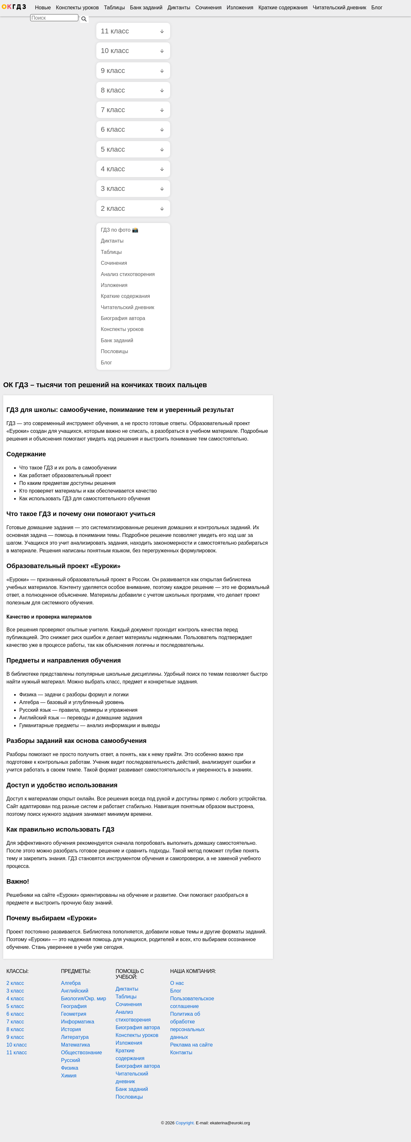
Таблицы (114, 7)
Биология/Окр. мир (83, 998)
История (71, 1029)
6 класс (132, 129)
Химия (68, 1075)
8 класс (132, 90)
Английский (74, 991)
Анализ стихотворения (128, 274)
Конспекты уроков (77, 7)
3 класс (132, 188)
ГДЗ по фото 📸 (119, 230)
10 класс (132, 51)
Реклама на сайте (191, 1045)
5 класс (132, 149)
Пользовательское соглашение (192, 1002)
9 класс (132, 71)
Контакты (181, 1052)
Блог (376, 7)
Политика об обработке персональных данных (187, 1025)
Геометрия (73, 1014)
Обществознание (81, 1052)
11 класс (132, 31)
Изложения (240, 7)
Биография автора (123, 318)
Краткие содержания (283, 7)
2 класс (132, 208)
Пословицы (114, 351)
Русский (70, 1060)
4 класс (132, 169)
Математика (75, 1045)
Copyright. (186, 1122)
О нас (177, 983)
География (74, 1006)
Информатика (77, 1021)
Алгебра (71, 983)
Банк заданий (146, 7)
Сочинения (209, 7)
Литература (75, 1037)
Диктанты (179, 7)
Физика (69, 1068)
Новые (43, 7)
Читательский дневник (339, 7)
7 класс (132, 110)
